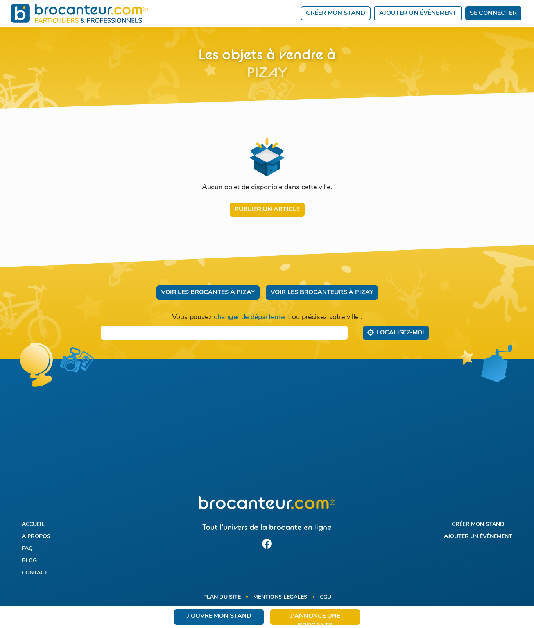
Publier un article (267, 209)
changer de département (252, 317)
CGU (325, 597)
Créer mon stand (335, 13)
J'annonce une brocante (315, 619)
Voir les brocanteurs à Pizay (322, 292)
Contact (35, 573)
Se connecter (493, 13)
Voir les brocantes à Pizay (208, 292)
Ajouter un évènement (418, 13)
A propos (36, 537)
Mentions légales (280, 597)
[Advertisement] (267, 432)
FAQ (27, 549)
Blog (29, 561)
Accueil (33, 525)
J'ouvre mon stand (219, 616)
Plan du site (222, 597)
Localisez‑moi (395, 332)
